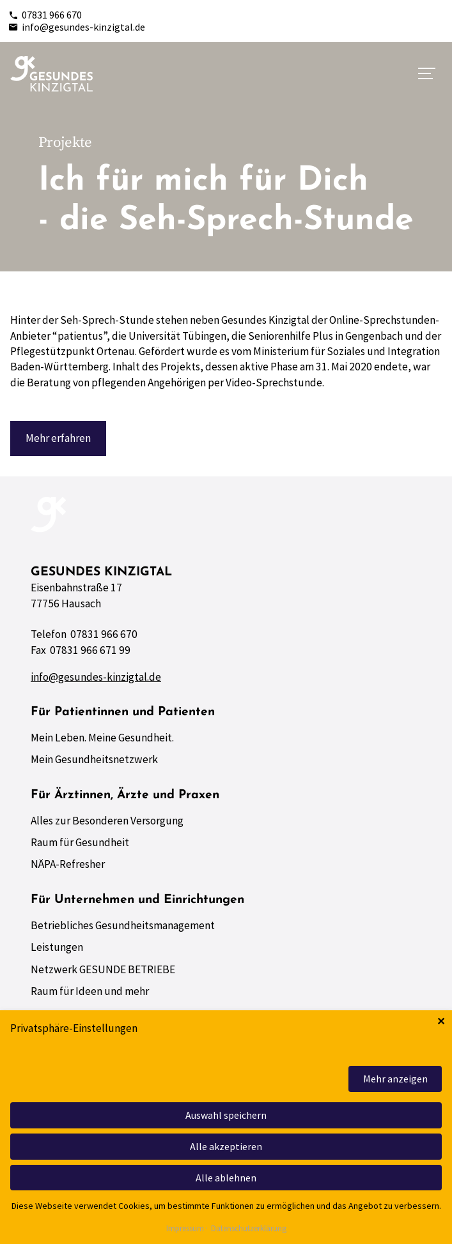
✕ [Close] (441, 1021)
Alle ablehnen (226, 1177)
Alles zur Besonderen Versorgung (107, 821)
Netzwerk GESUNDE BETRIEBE (103, 969)
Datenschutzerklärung (248, 1229)
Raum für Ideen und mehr (90, 991)
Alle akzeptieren (226, 1146)
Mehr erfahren (58, 438)
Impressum (185, 1229)
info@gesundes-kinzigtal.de (76, 27)
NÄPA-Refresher (68, 864)
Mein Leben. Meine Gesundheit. (102, 738)
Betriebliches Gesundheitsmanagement (123, 925)
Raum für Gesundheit (80, 842)
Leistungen (57, 947)
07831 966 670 (45, 14)
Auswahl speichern (226, 1115)
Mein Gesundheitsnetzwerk (94, 759)
